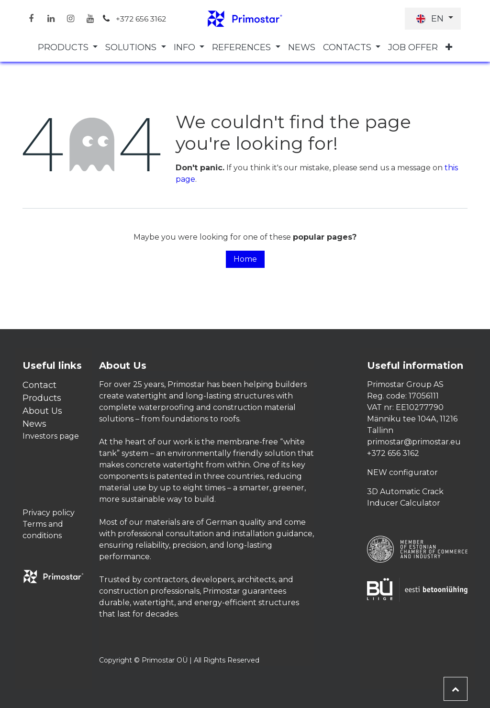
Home (245, 259)
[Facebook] (31, 18)
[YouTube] (90, 18)
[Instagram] (70, 18)
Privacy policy (48, 512)
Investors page (50, 436)
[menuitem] (68, 47)
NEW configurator (402, 472)
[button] (456, 689)
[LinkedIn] (50, 18)
